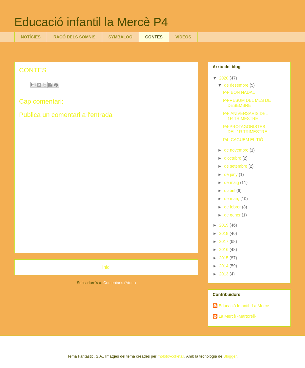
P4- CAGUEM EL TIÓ (243, 139)
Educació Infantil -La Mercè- (244, 305)
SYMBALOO (120, 37)
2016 (224, 249)
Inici (106, 267)
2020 (224, 78)
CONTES (154, 37)
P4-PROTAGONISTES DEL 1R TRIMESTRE (245, 129)
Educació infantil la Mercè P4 (91, 22)
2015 (224, 257)
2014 (224, 265)
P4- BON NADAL (239, 92)
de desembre (237, 85)
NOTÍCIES (31, 37)
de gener (233, 215)
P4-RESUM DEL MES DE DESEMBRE (247, 103)
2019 (224, 225)
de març (232, 198)
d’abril (230, 190)
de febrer (233, 207)
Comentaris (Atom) (119, 282)
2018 (224, 233)
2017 (224, 241)
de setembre (236, 166)
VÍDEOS (183, 37)
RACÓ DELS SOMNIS (74, 37)
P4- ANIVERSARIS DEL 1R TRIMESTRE (245, 116)
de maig (232, 182)
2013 (224, 274)
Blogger (229, 356)
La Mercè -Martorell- (237, 316)
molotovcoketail (171, 356)
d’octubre (233, 158)
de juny (231, 174)
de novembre (237, 150)
